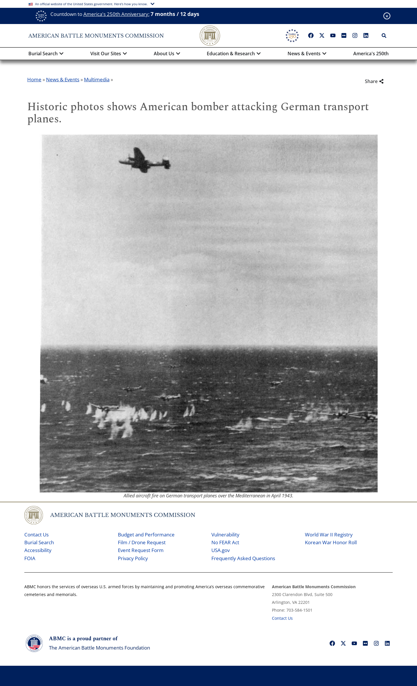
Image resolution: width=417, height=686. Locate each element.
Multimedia (96, 79)
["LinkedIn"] (365, 35)
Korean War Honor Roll (331, 542)
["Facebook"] (310, 35)
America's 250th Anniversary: (116, 14)
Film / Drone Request (142, 542)
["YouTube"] (332, 35)
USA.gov (220, 550)
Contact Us (36, 534)
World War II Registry (329, 534)
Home (34, 79)
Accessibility (38, 550)
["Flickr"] (343, 35)
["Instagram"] (354, 35)
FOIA (29, 558)
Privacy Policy (133, 558)
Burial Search (39, 542)
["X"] (321, 35)
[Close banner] (386, 15)
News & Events (62, 79)
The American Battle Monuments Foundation (99, 647)
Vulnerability (225, 534)
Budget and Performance (146, 534)
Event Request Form (141, 550)
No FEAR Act (225, 542)
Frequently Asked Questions (243, 558)
